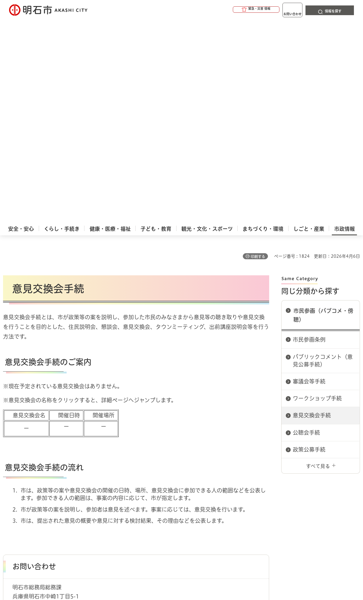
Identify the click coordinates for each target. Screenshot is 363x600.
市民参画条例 (309, 125)
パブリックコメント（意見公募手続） (323, 146)
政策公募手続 (309, 235)
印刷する (258, 43)
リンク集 (282, 478)
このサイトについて (53, 478)
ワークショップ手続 (317, 184)
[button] (233, 9)
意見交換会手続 (312, 201)
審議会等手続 (309, 167)
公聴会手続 (306, 218)
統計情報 (199, 569)
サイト (325, 478)
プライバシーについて (223, 478)
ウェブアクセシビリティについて (137, 478)
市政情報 (29, 457)
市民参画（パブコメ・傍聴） (323, 101)
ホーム (9, 457)
